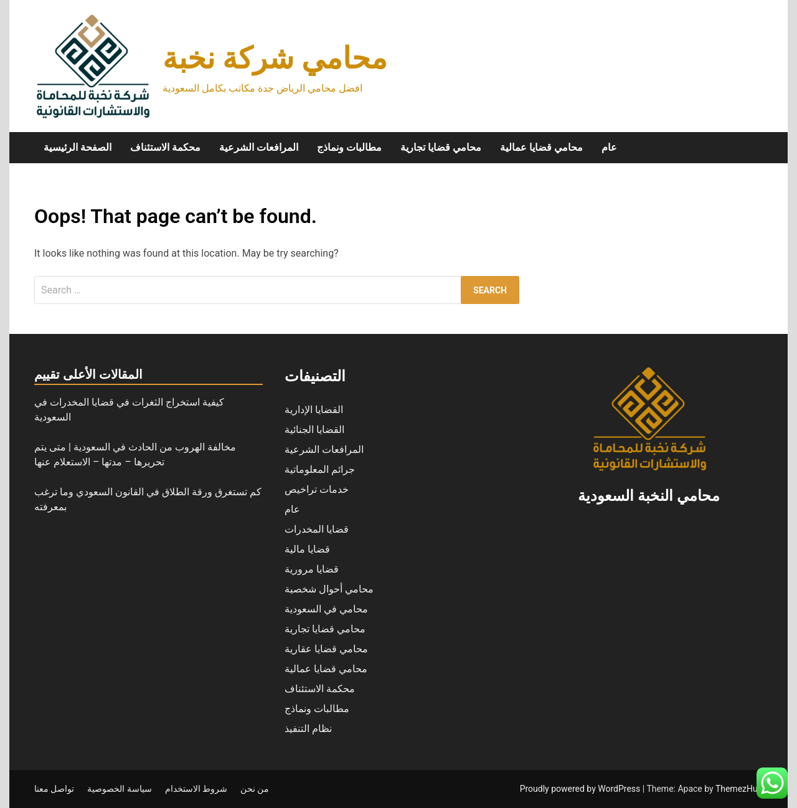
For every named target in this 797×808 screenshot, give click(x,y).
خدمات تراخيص (317, 489)
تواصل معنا (54, 789)
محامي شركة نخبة (275, 58)
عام (609, 147)
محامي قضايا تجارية (440, 147)
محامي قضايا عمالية (541, 147)
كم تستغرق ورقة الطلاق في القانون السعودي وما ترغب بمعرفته (148, 499)
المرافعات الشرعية (258, 147)
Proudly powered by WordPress (581, 789)
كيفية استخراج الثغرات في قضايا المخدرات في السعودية (129, 409)
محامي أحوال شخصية (329, 589)
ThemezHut (737, 789)
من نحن (254, 789)
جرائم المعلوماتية (320, 469)
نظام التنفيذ (308, 728)
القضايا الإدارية (314, 410)
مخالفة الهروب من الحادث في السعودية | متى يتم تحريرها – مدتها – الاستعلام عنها (135, 454)
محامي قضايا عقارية (326, 649)
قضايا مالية (307, 549)
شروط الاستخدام (196, 789)
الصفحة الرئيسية (77, 147)
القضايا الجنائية (314, 429)
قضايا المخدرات (317, 529)
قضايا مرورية (312, 569)
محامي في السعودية (326, 609)
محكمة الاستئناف (165, 147)
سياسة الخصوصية (119, 789)
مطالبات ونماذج (349, 147)
